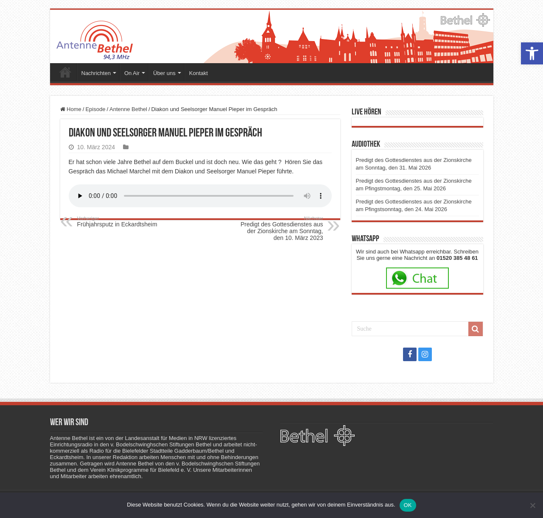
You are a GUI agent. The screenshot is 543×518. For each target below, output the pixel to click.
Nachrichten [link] (96, 73)
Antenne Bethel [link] (128, 109)
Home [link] (70, 109)
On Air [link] (132, 73)
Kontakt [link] (198, 73)
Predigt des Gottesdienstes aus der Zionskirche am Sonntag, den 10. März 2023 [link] (279, 228)
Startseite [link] (65, 72)
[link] (532, 53)
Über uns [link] (164, 73)
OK (408, 505)
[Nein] (532, 505)
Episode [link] (95, 109)
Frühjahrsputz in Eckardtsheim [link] (120, 222)
